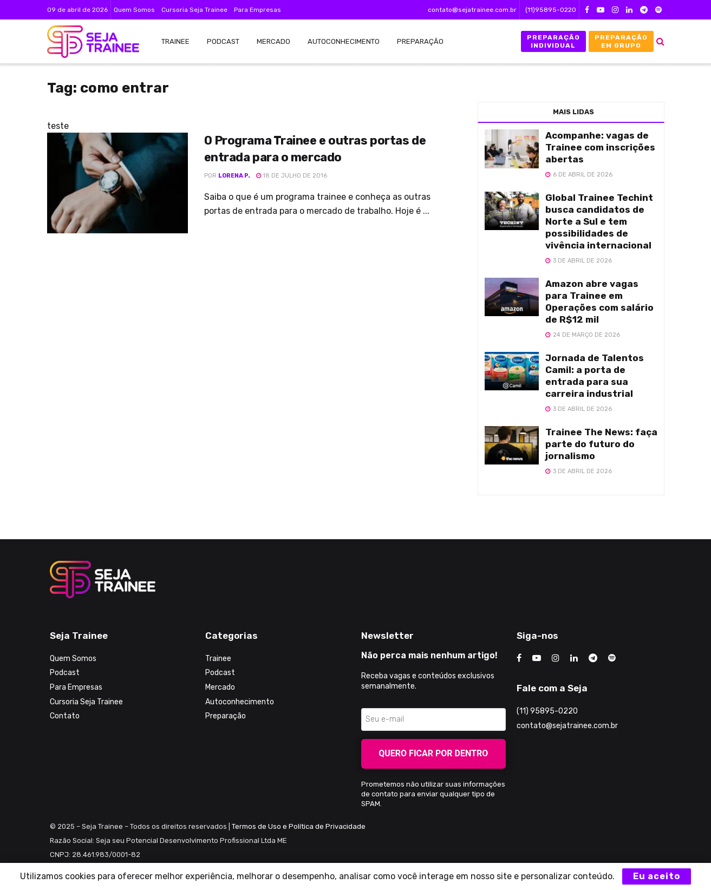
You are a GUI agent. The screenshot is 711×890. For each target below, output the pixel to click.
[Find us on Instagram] (555, 658)
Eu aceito (656, 876)
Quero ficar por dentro (433, 753)
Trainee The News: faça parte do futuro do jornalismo (601, 444)
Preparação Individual (553, 41)
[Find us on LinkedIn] (574, 658)
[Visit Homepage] (87, 41)
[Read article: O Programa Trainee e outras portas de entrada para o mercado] (117, 183)
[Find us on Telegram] (593, 658)
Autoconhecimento (344, 41)
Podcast (223, 41)
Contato (65, 716)
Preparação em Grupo (621, 41)
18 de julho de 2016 (291, 175)
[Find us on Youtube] (536, 658)
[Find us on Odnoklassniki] (612, 658)
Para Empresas (257, 10)
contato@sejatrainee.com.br (472, 10)
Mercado (273, 41)
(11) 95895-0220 (547, 711)
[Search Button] (660, 41)
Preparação (420, 41)
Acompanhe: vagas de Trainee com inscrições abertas (600, 147)
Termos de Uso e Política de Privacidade (299, 826)
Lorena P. (234, 175)
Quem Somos (134, 10)
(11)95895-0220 (550, 10)
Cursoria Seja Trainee (194, 10)
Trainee (175, 41)
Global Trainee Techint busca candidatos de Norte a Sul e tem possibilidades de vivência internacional (599, 221)
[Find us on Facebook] (519, 658)
